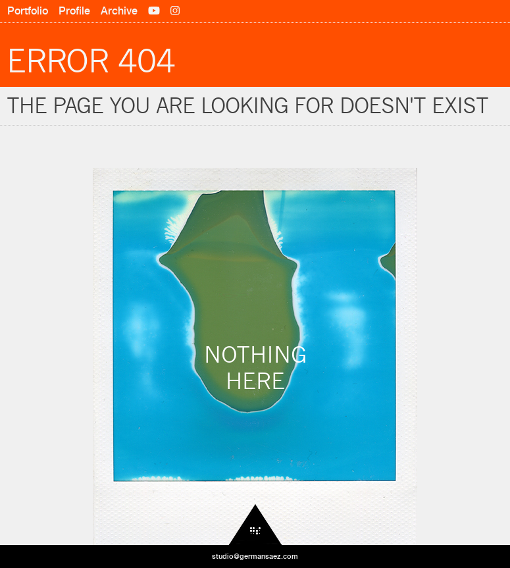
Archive (119, 11)
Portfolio (27, 11)
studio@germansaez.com (255, 556)
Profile (74, 11)
